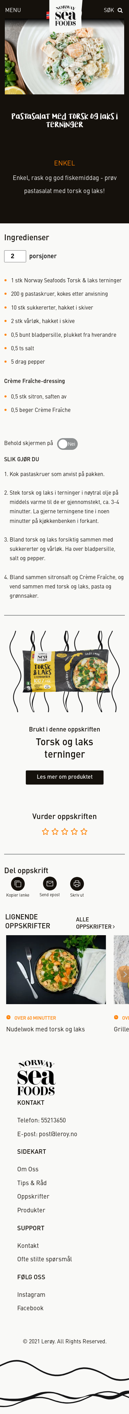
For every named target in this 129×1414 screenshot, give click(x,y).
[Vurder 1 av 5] (45, 832)
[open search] (114, 10)
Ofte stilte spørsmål (44, 1259)
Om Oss (28, 1169)
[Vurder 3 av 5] (64, 832)
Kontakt (28, 1246)
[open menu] (17, 11)
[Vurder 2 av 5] (55, 832)
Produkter (31, 1211)
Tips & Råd (32, 1183)
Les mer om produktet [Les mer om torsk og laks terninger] (65, 777)
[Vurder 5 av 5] (84, 832)
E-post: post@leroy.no (47, 1134)
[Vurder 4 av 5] (74, 832)
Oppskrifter (33, 1197)
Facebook (30, 1308)
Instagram (31, 1295)
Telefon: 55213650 (41, 1121)
